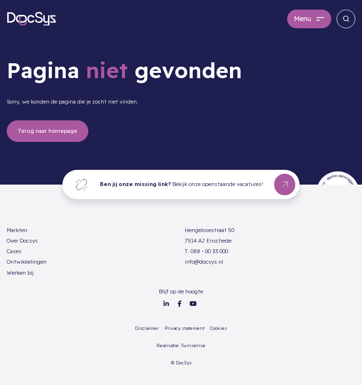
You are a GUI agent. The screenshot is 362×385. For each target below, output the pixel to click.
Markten (17, 230)
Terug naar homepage (47, 131)
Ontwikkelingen (27, 261)
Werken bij (20, 272)
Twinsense (193, 345)
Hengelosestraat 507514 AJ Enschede (209, 235)
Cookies (218, 328)
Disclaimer (147, 328)
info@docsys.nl (204, 261)
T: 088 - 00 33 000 (206, 251)
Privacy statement (185, 328)
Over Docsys (22, 240)
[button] (309, 19)
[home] (31, 19)
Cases (14, 251)
